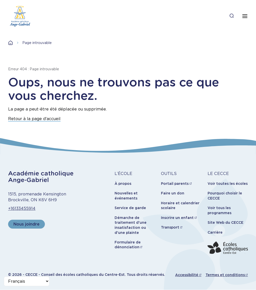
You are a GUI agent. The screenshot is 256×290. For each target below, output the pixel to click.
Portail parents (175, 184)
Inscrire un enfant (177, 218)
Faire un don (172, 193)
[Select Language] (26, 281)
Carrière (215, 232)
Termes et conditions (225, 275)
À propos (123, 184)
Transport (170, 227)
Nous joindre (26, 224)
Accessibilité (186, 275)
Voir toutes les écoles (228, 184)
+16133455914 (21, 208)
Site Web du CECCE (225, 222)
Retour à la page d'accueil (34, 118)
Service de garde (130, 208)
